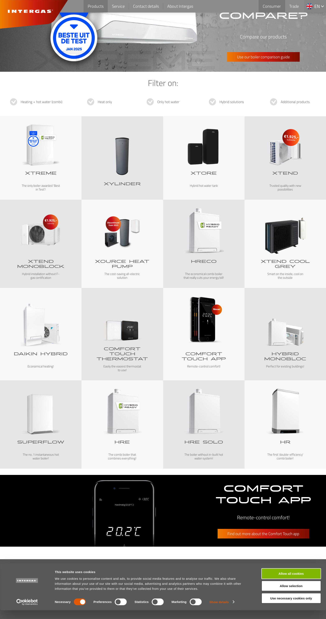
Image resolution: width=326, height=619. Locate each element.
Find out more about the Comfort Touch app (263, 534)
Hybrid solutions (231, 102)
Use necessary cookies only (291, 607)
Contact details (146, 6)
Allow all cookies (291, 582)
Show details (219, 611)
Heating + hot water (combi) (41, 102)
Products (96, 6)
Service (118, 6)
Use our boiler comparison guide (263, 57)
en (317, 6)
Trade (294, 6)
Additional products (295, 102)
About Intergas (180, 6)
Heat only (105, 102)
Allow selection (291, 594)
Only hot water (168, 102)
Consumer (272, 6)
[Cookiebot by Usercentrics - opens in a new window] (27, 611)
